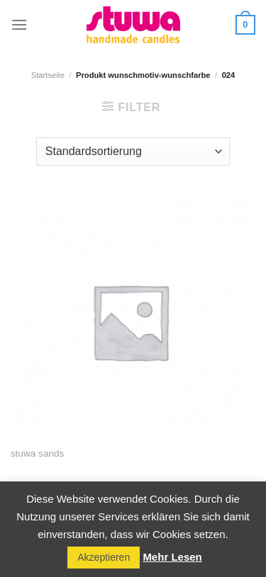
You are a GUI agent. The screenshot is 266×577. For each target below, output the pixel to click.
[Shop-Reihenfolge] (133, 151)
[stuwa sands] (133, 316)
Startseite (48, 75)
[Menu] (19, 24)
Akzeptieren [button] (103, 557)
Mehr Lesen (172, 557)
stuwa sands (38, 453)
